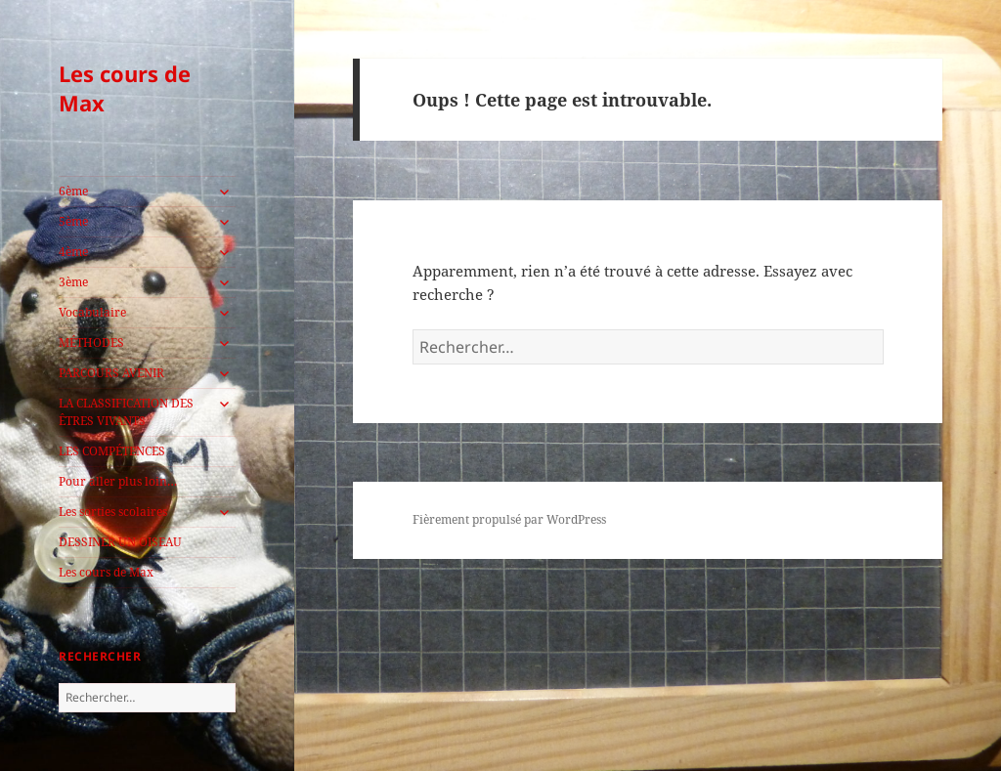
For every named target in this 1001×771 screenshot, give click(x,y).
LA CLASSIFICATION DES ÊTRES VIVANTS (126, 412)
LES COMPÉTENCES (112, 451)
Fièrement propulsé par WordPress (509, 519)
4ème (73, 251)
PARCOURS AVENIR (111, 372)
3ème (73, 282)
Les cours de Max (125, 88)
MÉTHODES (91, 342)
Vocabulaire (92, 312)
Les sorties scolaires (113, 511)
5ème (73, 221)
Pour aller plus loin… (118, 481)
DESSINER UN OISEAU (120, 542)
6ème (73, 191)
